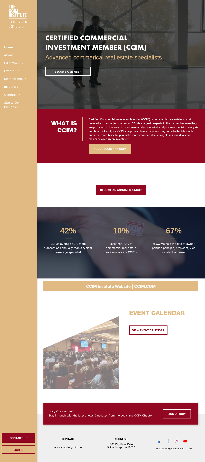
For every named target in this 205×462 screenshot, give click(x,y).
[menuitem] (18, 47)
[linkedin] (159, 442)
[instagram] (176, 442)
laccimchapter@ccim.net (68, 447)
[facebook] (168, 442)
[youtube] (185, 442)
